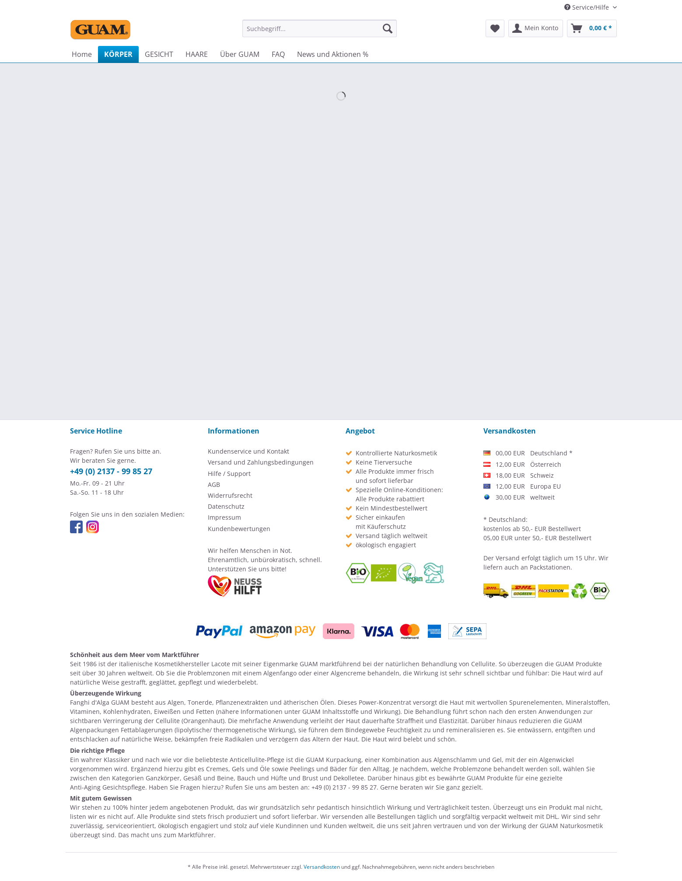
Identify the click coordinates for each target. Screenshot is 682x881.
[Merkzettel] (495, 28)
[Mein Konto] (535, 28)
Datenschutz (226, 506)
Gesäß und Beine (208, 778)
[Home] (82, 54)
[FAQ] (278, 54)
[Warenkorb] (592, 28)
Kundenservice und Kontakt (248, 451)
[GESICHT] (159, 54)
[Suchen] (387, 28)
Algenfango (280, 673)
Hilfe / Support (229, 473)
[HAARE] (196, 54)
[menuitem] (319, 28)
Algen (176, 702)
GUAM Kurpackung (333, 759)
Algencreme (348, 673)
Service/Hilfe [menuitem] (587, 7)
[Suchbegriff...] (319, 28)
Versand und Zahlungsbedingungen (261, 462)
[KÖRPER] (118, 54)
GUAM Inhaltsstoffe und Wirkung (350, 711)
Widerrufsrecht (230, 495)
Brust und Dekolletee (333, 778)
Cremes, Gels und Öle (238, 769)
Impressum (224, 517)
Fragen (190, 787)
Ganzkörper (163, 778)
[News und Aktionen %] (332, 54)
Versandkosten (322, 867)
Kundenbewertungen (239, 528)
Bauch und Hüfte (262, 778)
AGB (214, 484)
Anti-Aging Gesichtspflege (107, 787)
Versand (508, 558)
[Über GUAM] (240, 54)
